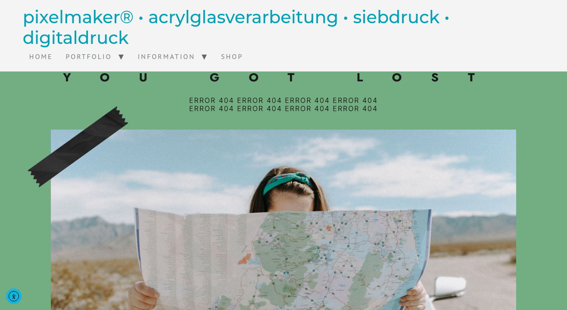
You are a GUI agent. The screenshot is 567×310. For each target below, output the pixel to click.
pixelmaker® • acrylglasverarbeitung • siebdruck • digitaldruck (236, 27)
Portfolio (89, 56)
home (41, 56)
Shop (232, 56)
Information (166, 56)
